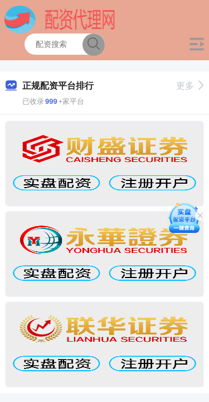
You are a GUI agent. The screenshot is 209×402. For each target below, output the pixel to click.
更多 (189, 85)
